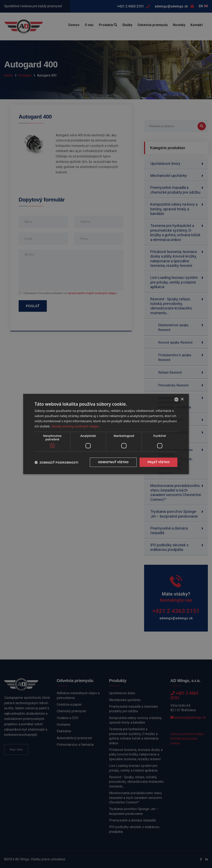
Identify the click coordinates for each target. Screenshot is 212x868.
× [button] (182, 399)
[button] (56, 462)
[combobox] (176, 399)
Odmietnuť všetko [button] (113, 462)
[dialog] (106, 434)
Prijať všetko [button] (158, 462)
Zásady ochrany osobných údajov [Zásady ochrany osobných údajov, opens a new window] (75, 426)
